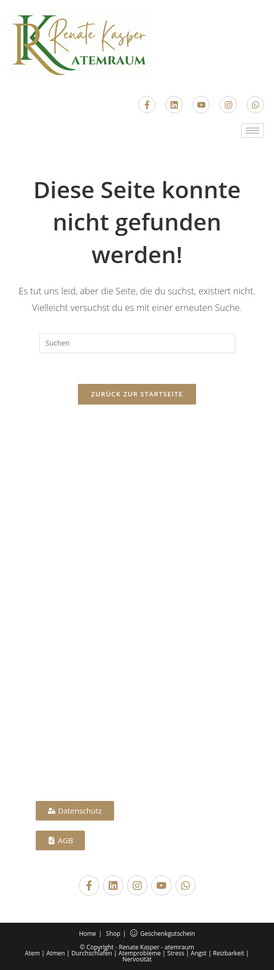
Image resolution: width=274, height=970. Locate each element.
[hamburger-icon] (252, 130)
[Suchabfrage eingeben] (137, 343)
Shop (113, 933)
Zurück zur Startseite (137, 393)
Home (87, 933)
